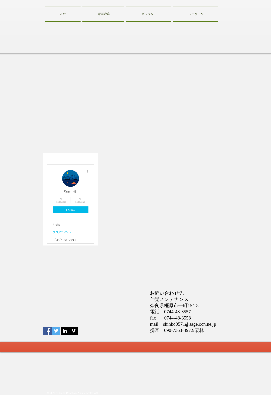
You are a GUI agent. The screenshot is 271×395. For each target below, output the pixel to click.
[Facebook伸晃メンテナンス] (47, 331)
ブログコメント (62, 232)
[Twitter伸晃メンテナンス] (56, 331)
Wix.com (103, 393)
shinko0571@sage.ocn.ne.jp (189, 324)
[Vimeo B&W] (73, 331)
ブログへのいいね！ (65, 239)
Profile (56, 224)
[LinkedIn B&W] (65, 331)
